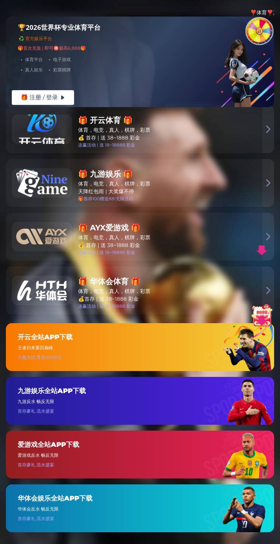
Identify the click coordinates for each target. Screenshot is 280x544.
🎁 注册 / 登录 (43, 97)
